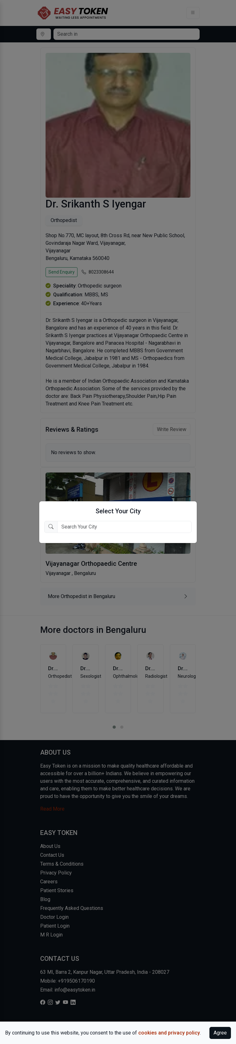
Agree (220, 1033)
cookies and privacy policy (169, 1033)
